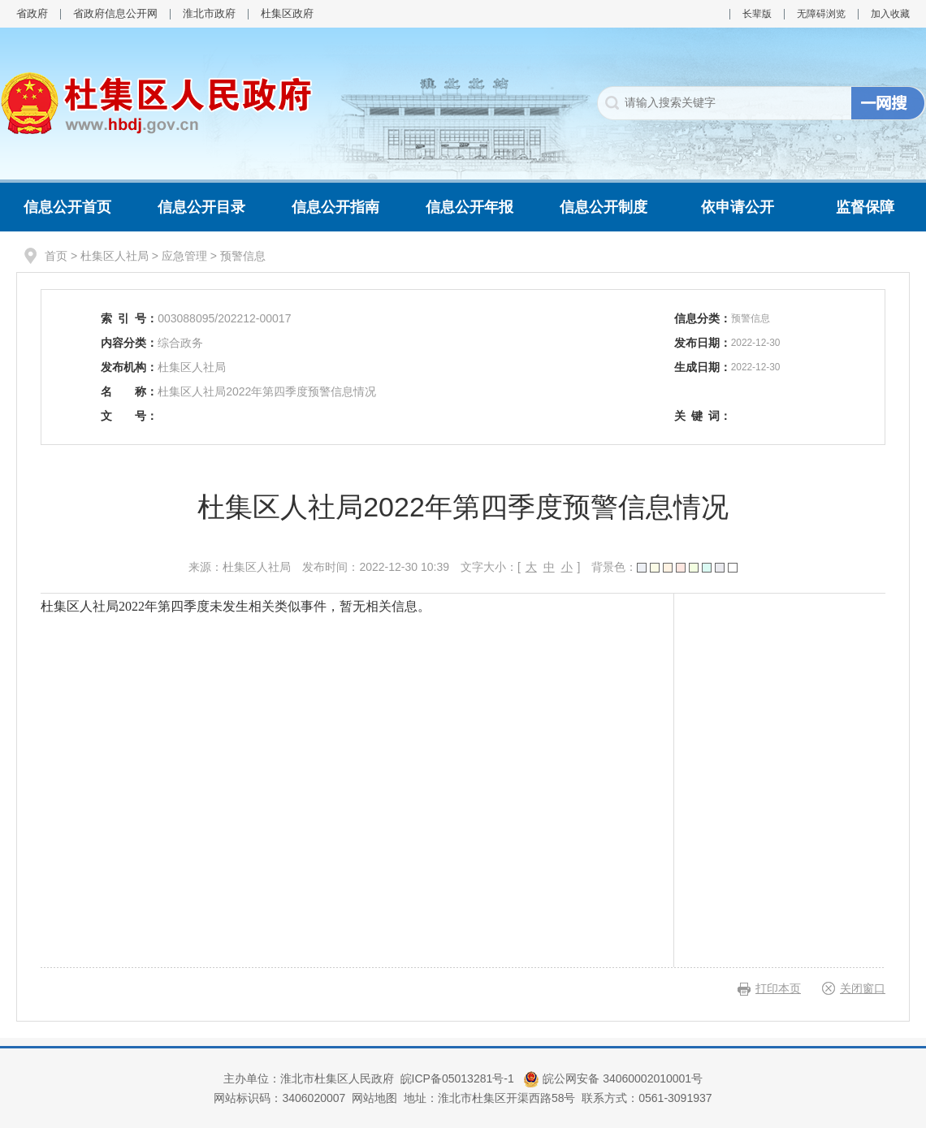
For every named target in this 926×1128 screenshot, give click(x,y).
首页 (56, 255)
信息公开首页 (67, 207)
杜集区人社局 (114, 255)
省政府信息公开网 (115, 13)
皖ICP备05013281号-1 (458, 1078)
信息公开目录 (201, 207)
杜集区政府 (287, 13)
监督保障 (865, 207)
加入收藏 (890, 13)
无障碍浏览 (821, 13)
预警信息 (243, 255)
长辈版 (757, 13)
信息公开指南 (335, 207)
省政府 (32, 13)
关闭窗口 (862, 988)
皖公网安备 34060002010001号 (613, 1078)
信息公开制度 (603, 207)
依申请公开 (737, 207)
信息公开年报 (469, 207)
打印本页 (778, 988)
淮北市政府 (209, 13)
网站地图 (374, 1097)
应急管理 (184, 255)
